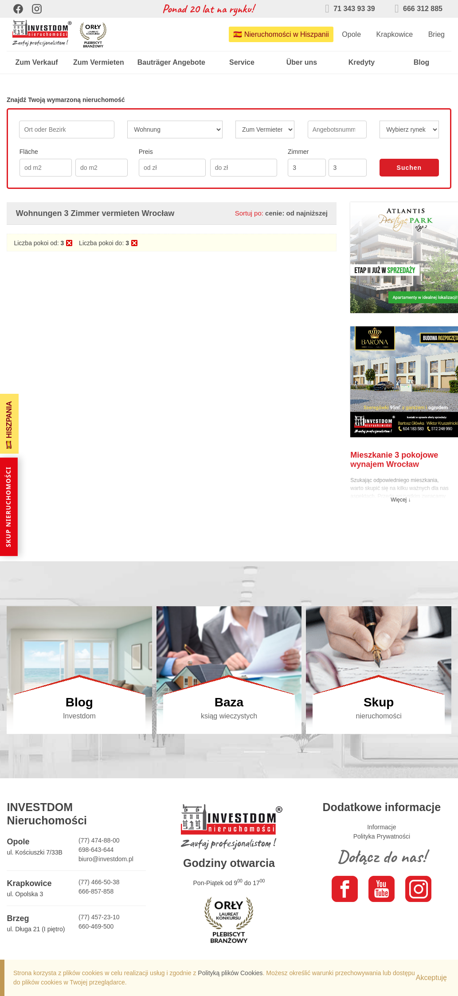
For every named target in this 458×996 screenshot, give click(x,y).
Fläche (29, 151)
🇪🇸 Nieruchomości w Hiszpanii (281, 34)
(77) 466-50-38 (99, 882)
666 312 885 (418, 8)
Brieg (436, 34)
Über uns (301, 62)
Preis (146, 151)
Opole (351, 34)
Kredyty (361, 62)
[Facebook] (18, 9)
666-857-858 (96, 891)
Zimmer (298, 151)
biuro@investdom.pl (105, 859)
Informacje (381, 827)
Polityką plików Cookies (230, 972)
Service (241, 62)
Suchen (409, 167)
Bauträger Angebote (171, 62)
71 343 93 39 (350, 8)
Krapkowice (394, 34)
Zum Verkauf (36, 62)
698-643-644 (96, 849)
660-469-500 (96, 926)
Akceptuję (431, 977)
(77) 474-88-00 (99, 840)
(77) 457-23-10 (99, 917)
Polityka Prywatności (381, 836)
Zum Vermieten (98, 62)
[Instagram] (37, 9)
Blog (422, 62)
